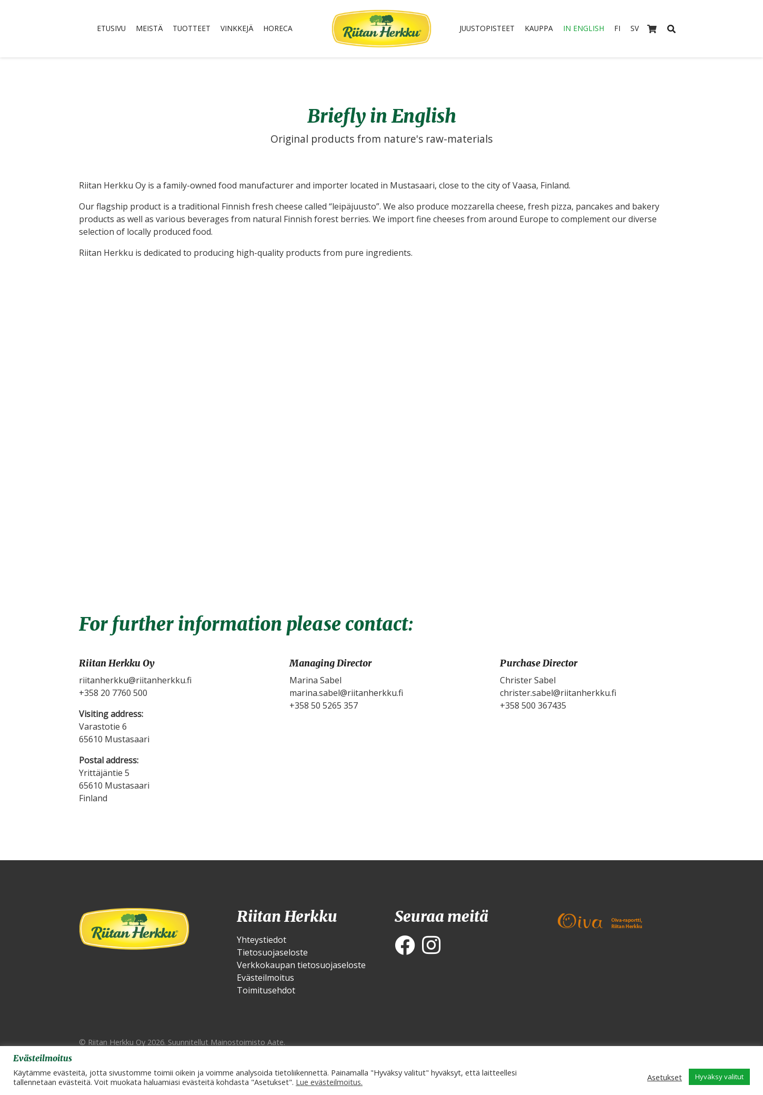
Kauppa (539, 29)
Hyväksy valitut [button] (719, 1076)
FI (624, 29)
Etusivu (104, 29)
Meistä (145, 29)
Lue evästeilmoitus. (329, 1082)
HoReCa (286, 29)
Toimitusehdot (266, 990)
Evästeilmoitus (265, 977)
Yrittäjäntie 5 (104, 773)
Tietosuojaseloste (272, 952)
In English (588, 29)
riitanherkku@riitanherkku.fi (135, 680)
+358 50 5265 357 (323, 705)
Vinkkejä (241, 29)
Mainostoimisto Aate (247, 1042)
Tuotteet (191, 29)
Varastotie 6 (103, 726)
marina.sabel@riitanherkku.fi (346, 693)
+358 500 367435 (533, 705)
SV (643, 29)
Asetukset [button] (664, 1077)
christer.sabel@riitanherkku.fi (558, 693)
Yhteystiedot (261, 939)
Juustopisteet (481, 29)
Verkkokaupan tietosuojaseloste (301, 965)
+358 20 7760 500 (113, 693)
